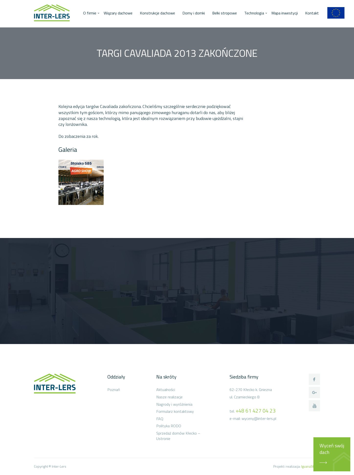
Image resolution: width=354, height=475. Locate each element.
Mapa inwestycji (284, 13)
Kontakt (312, 13)
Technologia (254, 13)
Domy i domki (193, 13)
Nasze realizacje (169, 397)
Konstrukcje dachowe (157, 13)
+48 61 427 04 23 (256, 410)
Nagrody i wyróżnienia (174, 404)
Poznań (113, 389)
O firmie (89, 13)
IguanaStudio (310, 466)
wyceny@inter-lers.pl (259, 418)
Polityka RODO (168, 426)
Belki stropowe (224, 13)
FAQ (159, 419)
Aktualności (165, 389)
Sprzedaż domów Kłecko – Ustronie (178, 436)
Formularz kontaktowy (175, 411)
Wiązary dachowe (118, 13)
